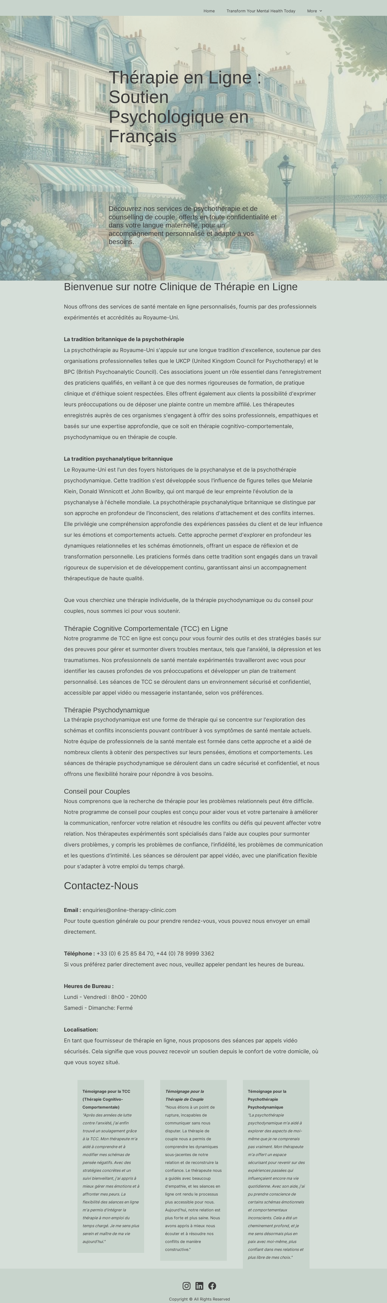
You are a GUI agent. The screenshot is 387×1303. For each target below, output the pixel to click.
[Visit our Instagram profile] (187, 1286)
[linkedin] (199, 1286)
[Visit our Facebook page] (212, 1286)
